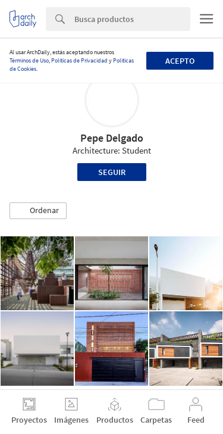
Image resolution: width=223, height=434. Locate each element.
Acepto (179, 60)
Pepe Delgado (111, 138)
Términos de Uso (29, 60)
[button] (38, 210)
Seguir (111, 172)
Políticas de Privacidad (79, 60)
